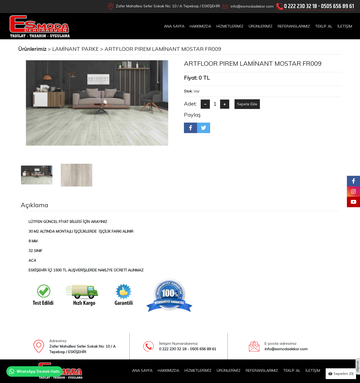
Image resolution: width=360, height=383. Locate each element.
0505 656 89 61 (337, 6)
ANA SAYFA (174, 26)
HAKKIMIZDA (200, 26)
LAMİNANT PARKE (75, 49)
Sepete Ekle (247, 104)
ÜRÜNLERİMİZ (260, 26)
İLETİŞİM (344, 26)
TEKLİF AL (323, 26)
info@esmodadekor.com (252, 6)
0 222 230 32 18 (300, 6)
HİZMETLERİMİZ (229, 26)
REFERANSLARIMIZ (294, 26)
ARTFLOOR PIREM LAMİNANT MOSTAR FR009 (163, 49)
